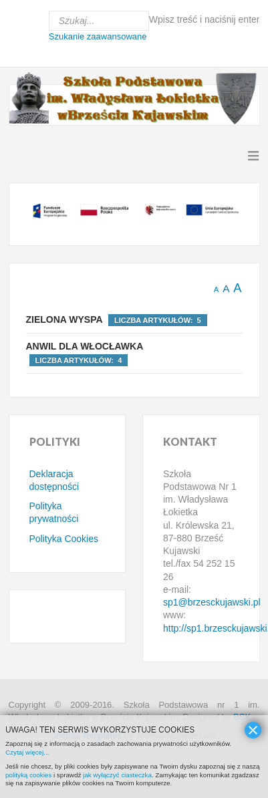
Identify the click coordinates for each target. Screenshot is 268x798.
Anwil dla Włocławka (84, 346)
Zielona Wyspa (64, 319)
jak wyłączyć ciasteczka (117, 775)
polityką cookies (28, 775)
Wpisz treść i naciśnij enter (204, 19)
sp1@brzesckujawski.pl (212, 602)
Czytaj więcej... (27, 752)
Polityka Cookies (64, 538)
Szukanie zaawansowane (98, 36)
